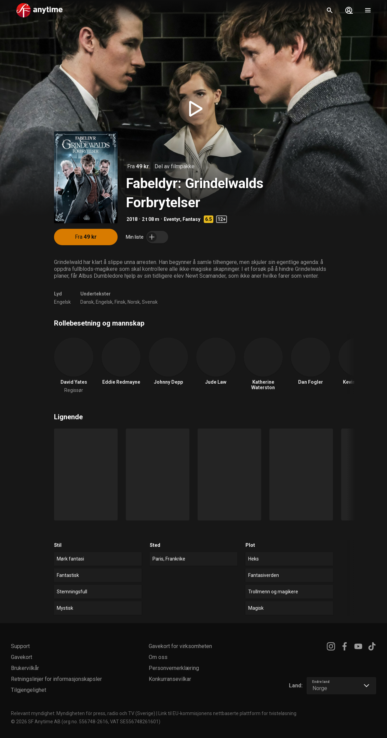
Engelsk (62, 302)
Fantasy (191, 219)
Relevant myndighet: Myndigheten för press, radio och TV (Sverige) (83, 713)
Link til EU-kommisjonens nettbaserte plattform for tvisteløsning (227, 713)
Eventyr (172, 219)
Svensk (150, 302)
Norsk (134, 302)
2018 (131, 219)
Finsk (120, 302)
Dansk (87, 302)
